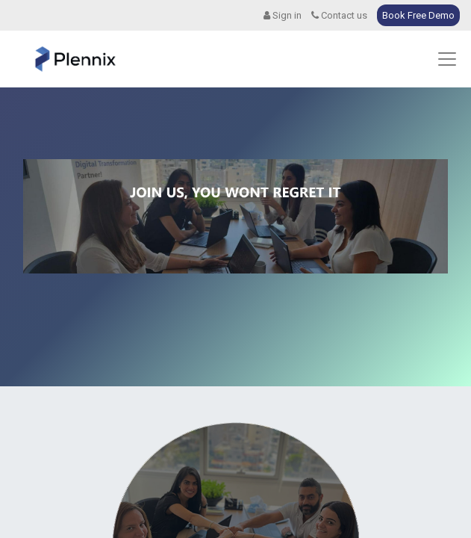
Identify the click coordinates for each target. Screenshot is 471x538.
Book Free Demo (418, 15)
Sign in (282, 15)
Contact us (339, 15)
